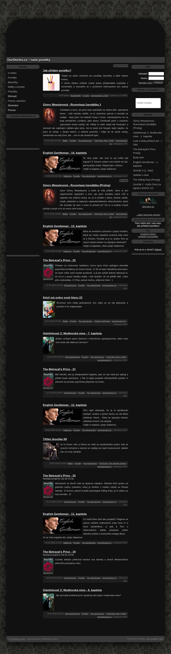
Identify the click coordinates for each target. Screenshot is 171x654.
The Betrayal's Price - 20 (59, 475)
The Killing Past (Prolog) (146, 179)
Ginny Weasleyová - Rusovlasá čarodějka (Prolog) (76, 185)
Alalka (65, 141)
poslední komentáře (148, 236)
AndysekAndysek (72, 357)
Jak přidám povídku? (57, 70)
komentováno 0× (105, 176)
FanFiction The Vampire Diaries (112, 463)
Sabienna (67, 176)
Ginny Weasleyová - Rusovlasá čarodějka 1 (72, 104)
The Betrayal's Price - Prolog (145, 151)
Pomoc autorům (17, 100)
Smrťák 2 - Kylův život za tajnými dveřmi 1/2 (147, 186)
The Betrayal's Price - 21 (59, 369)
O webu (12, 72)
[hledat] (144, 103)
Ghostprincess (70, 285)
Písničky (12, 91)
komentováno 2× (109, 578)
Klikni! (158, 249)
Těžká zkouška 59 (55, 439)
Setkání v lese (141, 175)
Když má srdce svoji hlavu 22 (62, 297)
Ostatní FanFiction (102, 321)
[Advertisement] (85, 7)
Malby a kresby (16, 86)
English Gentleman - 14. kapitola (65, 152)
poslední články (148, 234)
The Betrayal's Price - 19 (59, 551)
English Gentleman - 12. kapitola (65, 405)
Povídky (12, 77)
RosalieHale (75, 96)
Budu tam (138, 157)
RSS (161, 639)
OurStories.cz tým (17, 639)
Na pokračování (85, 141)
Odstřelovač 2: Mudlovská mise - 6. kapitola (72, 590)
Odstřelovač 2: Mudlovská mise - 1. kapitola (147, 134)
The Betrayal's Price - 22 (59, 260)
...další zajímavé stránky (148, 215)
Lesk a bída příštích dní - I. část (148, 142)
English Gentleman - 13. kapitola (65, 226)
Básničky (13, 82)
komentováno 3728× (100, 96)
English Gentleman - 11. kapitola (65, 514)
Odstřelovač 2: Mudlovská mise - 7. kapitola (72, 333)
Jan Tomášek (152, 639)
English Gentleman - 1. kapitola (145, 164)
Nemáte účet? (145, 82)
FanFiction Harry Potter (104, 141)
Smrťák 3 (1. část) (143, 170)
